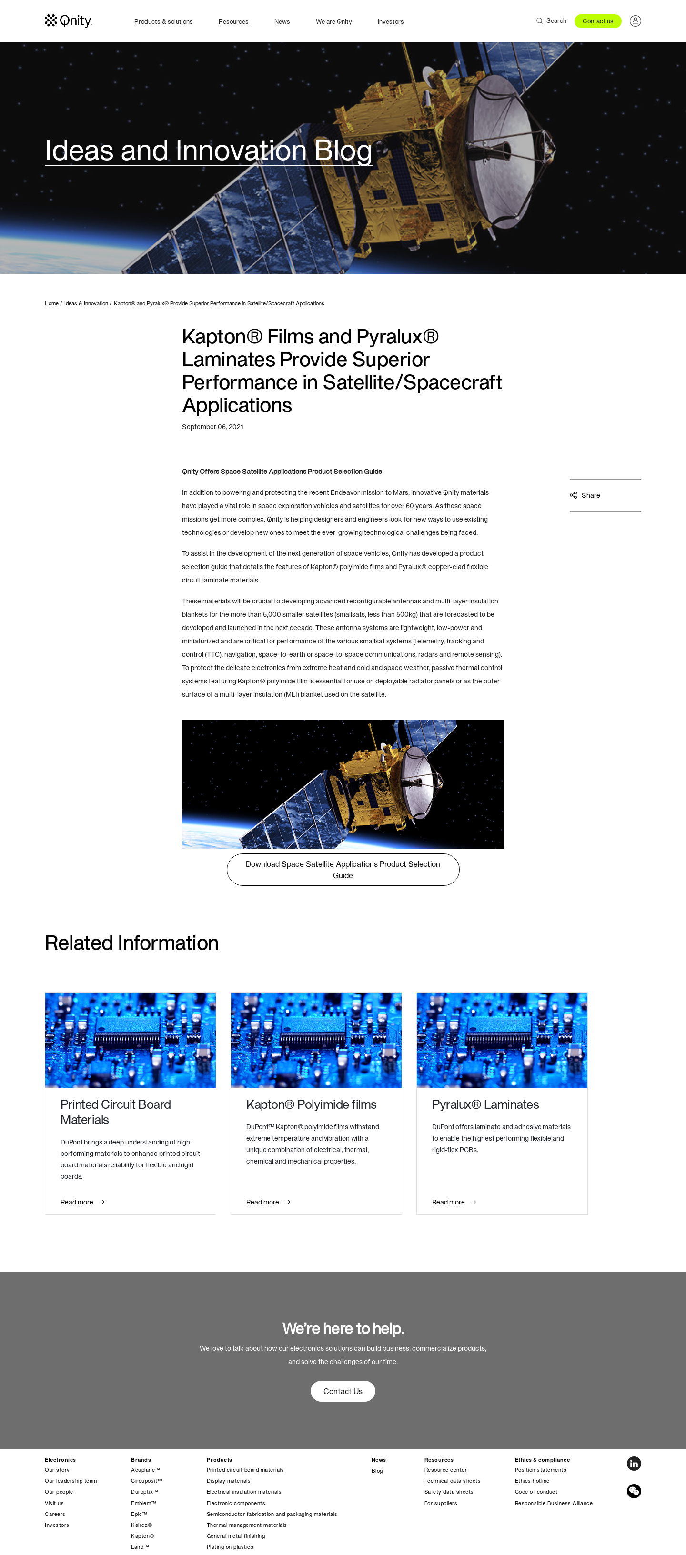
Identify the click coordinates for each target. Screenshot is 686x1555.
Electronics (60, 1460)
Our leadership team (71, 1481)
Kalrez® (141, 1525)
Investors (391, 21)
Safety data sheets (449, 1492)
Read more (78, 1202)
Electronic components (236, 1503)
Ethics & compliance (542, 1460)
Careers (55, 1514)
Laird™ (140, 1547)
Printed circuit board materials (245, 1470)
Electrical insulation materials (244, 1492)
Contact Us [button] (343, 1391)
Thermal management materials (247, 1525)
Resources (234, 21)
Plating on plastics (230, 1547)
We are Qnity (334, 21)
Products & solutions (163, 21)
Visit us (54, 1503)
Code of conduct (536, 1492)
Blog (377, 1471)
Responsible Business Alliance (554, 1503)
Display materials (229, 1481)
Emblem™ (143, 1503)
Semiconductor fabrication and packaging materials (272, 1514)
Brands (141, 1460)
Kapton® (142, 1536)
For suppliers (441, 1503)
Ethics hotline (532, 1481)
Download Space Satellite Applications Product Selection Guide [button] (343, 870)
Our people (59, 1492)
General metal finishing (236, 1536)
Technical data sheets (452, 1481)
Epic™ (139, 1514)
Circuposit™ (146, 1481)
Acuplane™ (145, 1470)
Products (219, 1460)
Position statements (541, 1470)
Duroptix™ (144, 1492)
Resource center (445, 1470)
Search (556, 20)
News (282, 21)
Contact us (598, 21)
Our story (57, 1470)
